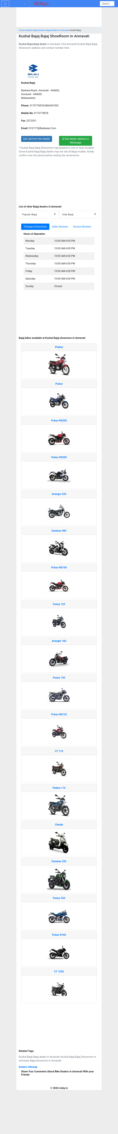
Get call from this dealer (36, 138)
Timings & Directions (35, 226)
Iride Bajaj (79, 214)
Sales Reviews (60, 226)
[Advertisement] (59, 315)
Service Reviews (82, 226)
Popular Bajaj (39, 214)
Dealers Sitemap (28, 1066)
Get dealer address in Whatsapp (75, 140)
